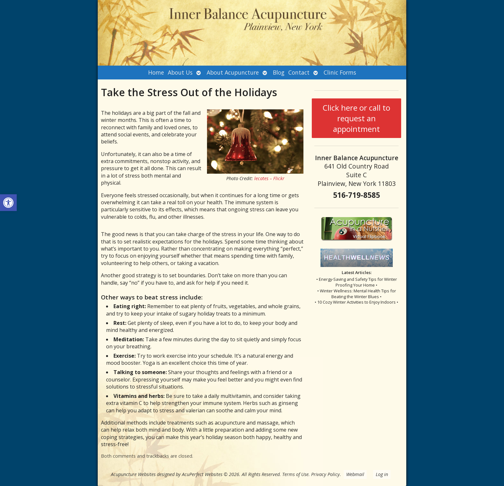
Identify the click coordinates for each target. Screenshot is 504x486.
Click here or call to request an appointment (356, 118)
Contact (299, 72)
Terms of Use (295, 474)
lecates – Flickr (269, 178)
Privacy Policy (325, 474)
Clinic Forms (340, 72)
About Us (180, 72)
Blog (278, 72)
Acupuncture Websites (133, 474)
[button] (8, 202)
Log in (382, 474)
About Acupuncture (233, 72)
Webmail (355, 474)
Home (156, 72)
